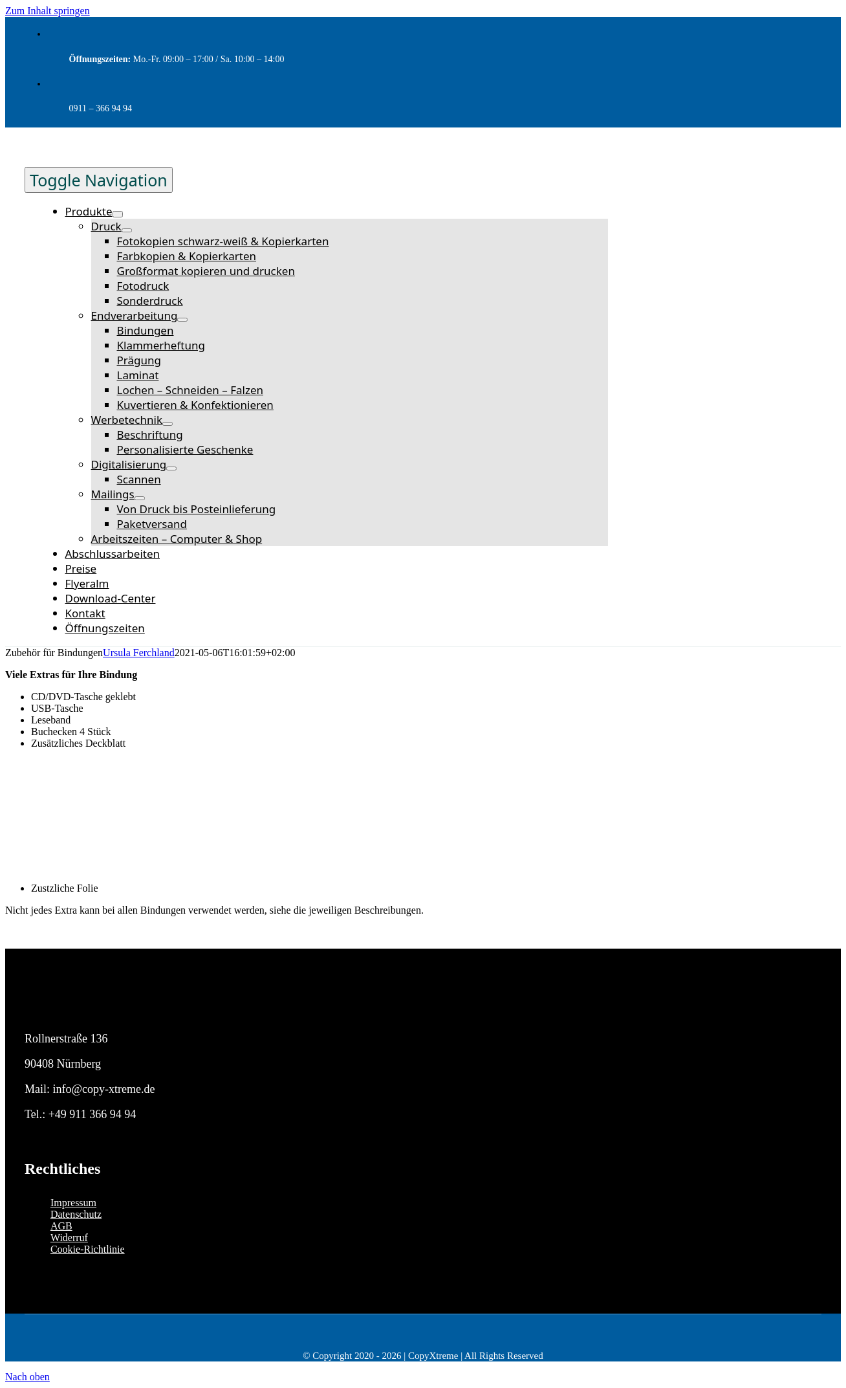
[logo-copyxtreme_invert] (84, 1014)
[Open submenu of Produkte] (118, 214)
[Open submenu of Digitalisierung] (171, 468)
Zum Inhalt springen (47, 10)
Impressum (73, 1202)
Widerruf (69, 1237)
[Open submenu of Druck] (127, 230)
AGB (61, 1225)
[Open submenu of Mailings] (140, 498)
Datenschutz (76, 1214)
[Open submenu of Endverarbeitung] (182, 320)
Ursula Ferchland (139, 652)
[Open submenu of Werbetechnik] (167, 424)
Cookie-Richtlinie (87, 1249)
